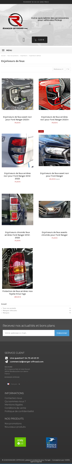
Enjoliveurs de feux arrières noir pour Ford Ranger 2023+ (54, 118)
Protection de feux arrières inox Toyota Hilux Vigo (17, 292)
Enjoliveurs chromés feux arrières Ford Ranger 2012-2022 (17, 235)
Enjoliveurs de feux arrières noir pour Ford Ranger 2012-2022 (17, 176)
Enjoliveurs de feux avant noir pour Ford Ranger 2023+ (17, 118)
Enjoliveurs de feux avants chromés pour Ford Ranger (55, 233)
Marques (6, 313)
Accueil (4, 304)
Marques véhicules (10, 310)
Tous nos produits (9, 308)
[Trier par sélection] (58, 69)
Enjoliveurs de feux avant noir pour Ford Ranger (54, 174)
